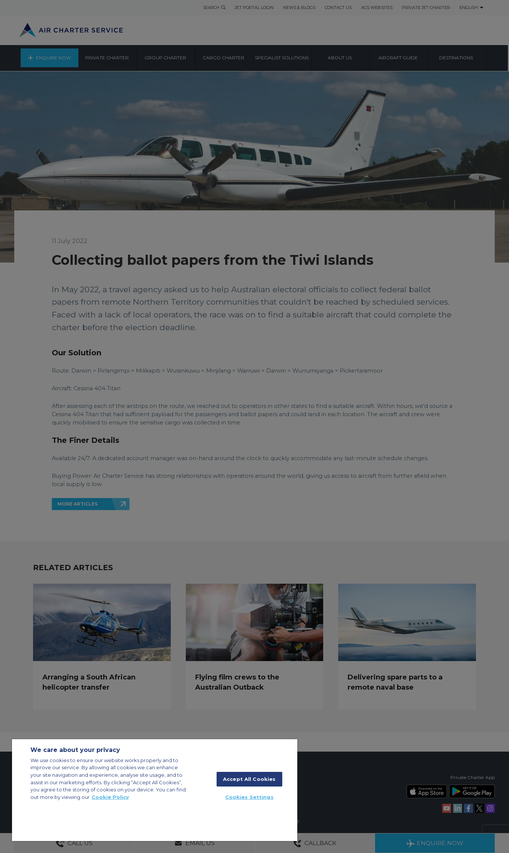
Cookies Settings (249, 797)
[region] (154, 790)
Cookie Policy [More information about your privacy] (110, 797)
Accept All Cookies (249, 779)
